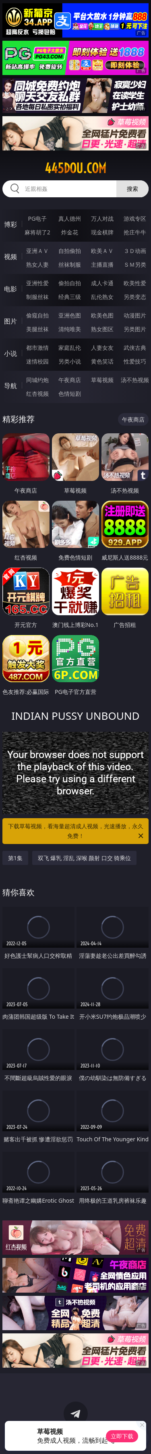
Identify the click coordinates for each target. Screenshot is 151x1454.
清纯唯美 (69, 329)
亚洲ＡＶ (37, 251)
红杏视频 (37, 393)
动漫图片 (135, 315)
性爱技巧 (135, 361)
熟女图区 (102, 329)
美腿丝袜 (37, 329)
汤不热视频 (135, 380)
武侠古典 (135, 347)
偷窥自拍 (37, 315)
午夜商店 (69, 380)
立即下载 (122, 1436)
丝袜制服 (69, 264)
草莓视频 (102, 380)
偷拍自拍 (69, 283)
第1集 (15, 858)
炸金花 (69, 232)
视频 (10, 256)
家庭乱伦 (69, 347)
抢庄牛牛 (135, 232)
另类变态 (135, 297)
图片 (10, 321)
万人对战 (102, 218)
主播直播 (102, 264)
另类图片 (135, 329)
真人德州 (69, 218)
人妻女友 (102, 347)
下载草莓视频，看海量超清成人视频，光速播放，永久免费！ (76, 831)
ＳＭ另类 (135, 264)
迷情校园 (37, 361)
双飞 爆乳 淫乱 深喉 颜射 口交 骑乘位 (84, 858)
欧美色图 (102, 315)
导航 (10, 385)
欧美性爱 (135, 283)
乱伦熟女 (102, 297)
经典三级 (69, 297)
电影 (10, 288)
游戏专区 (135, 218)
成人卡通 (102, 283)
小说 (10, 353)
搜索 (132, 188)
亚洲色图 (69, 315)
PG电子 (37, 218)
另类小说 (69, 361)
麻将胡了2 (37, 232)
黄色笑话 (102, 361)
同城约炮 (37, 380)
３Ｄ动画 (135, 251)
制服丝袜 (37, 297)
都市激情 (37, 347)
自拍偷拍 (69, 251)
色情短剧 (69, 393)
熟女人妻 (37, 264)
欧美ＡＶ (102, 251)
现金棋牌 (102, 232)
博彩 (10, 224)
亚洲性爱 (37, 283)
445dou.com (75, 168)
